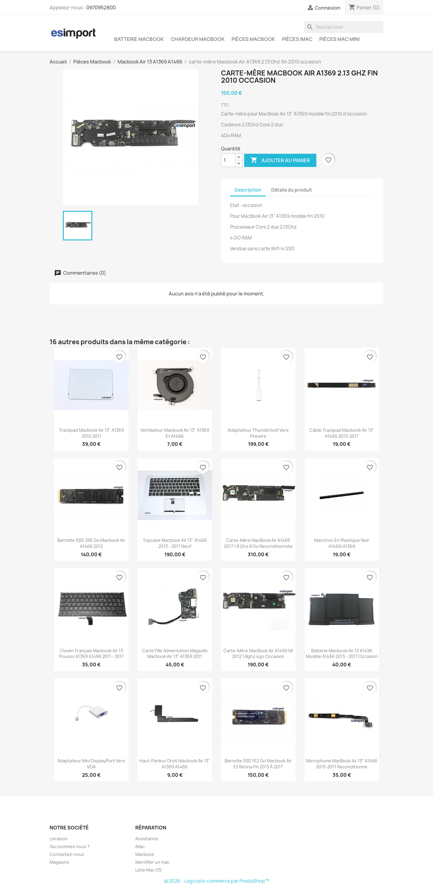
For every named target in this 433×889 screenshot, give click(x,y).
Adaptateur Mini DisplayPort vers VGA (91, 764)
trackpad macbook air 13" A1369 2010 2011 (91, 433)
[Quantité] (228, 160)
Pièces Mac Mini (339, 39)
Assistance (146, 838)
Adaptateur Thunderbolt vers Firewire (258, 433)
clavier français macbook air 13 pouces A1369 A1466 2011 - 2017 (91, 653)
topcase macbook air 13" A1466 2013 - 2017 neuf (175, 543)
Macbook (144, 854)
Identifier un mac (152, 862)
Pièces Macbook (253, 39)
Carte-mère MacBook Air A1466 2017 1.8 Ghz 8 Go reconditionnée (258, 543)
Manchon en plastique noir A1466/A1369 (341, 543)
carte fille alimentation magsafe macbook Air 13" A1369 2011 (175, 653)
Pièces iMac (297, 39)
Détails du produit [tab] (291, 190)
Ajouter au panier (280, 160)
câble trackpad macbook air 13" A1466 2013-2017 (341, 433)
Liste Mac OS (148, 870)
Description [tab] (248, 190)
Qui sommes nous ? (70, 846)
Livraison (59, 838)
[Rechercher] (343, 27)
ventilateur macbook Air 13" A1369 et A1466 (174, 433)
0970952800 (101, 7)
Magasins (59, 862)
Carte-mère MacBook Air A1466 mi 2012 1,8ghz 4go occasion (258, 653)
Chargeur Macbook (198, 39)
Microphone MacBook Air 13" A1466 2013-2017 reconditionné (341, 764)
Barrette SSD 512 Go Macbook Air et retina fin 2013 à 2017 (258, 764)
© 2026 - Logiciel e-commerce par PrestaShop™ (216, 881)
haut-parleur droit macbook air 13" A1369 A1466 (175, 764)
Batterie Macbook (139, 39)
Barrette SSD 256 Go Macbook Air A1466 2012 (91, 543)
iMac (140, 846)
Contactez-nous (67, 854)
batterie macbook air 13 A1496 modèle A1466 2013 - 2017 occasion (342, 653)
